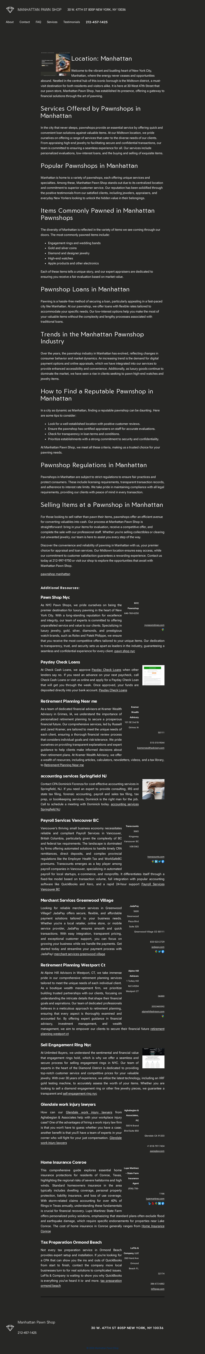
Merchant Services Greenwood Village (77, 900)
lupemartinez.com (155, 1198)
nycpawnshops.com (154, 625)
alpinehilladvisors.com (153, 1011)
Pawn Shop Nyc (55, 597)
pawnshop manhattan (55, 574)
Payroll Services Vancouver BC (70, 820)
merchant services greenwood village (79, 954)
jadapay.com (158, 947)
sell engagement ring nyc (80, 1093)
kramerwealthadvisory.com (150, 748)
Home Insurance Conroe (63, 1162)
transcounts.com (156, 856)
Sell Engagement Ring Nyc (66, 1044)
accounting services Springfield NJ (74, 775)
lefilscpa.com (157, 1289)
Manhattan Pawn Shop (40, 9)
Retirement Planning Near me (69, 701)
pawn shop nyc (124, 651)
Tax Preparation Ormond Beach (71, 1242)
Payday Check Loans (60, 661)
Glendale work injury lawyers (68, 1104)
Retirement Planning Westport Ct (73, 964)
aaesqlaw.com (157, 1151)
